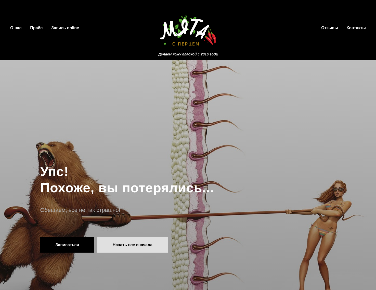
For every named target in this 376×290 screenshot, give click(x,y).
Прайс (36, 28)
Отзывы (329, 28)
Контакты (356, 28)
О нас (15, 28)
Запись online (65, 28)
